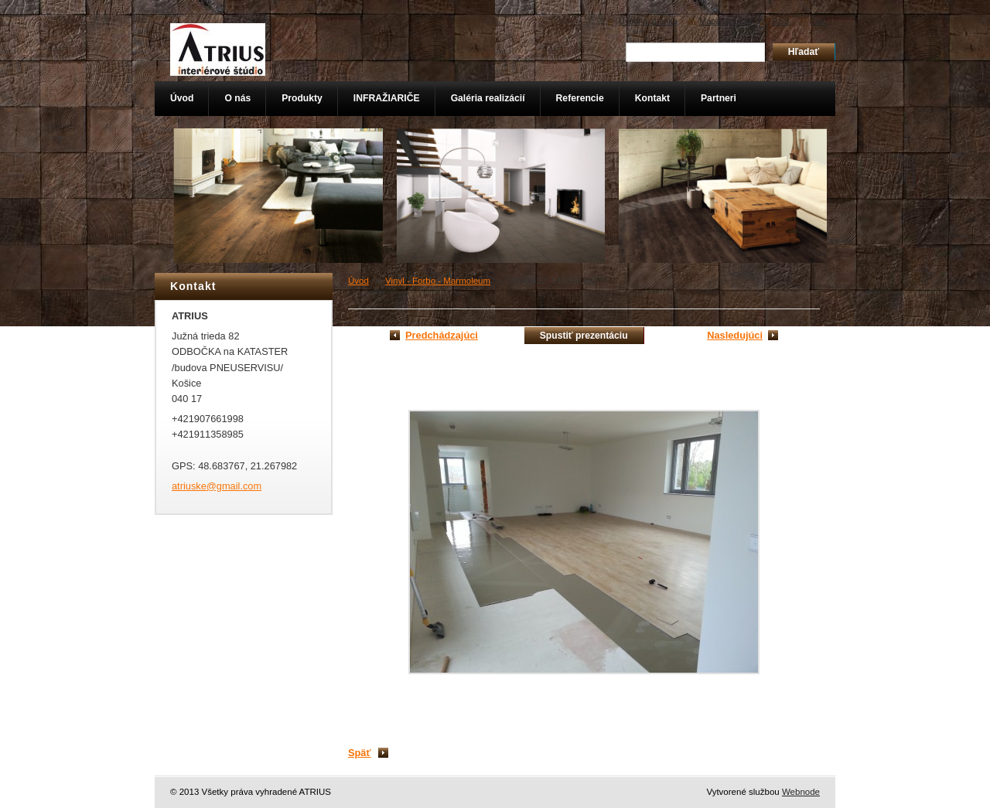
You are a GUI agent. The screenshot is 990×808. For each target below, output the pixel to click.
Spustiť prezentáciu (584, 335)
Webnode (801, 791)
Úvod (358, 280)
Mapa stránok (724, 21)
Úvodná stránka (648, 21)
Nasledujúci (735, 335)
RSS (780, 21)
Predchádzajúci (441, 335)
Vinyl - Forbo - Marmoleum (437, 280)
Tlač (819, 21)
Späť (359, 753)
